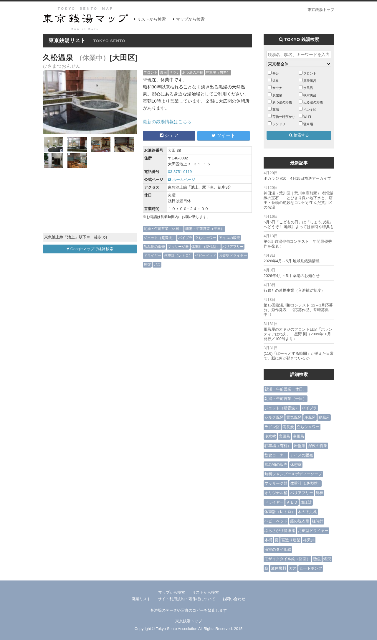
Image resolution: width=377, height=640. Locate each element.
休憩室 (296, 464)
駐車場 (308, 124)
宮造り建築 (290, 540)
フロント (150, 72)
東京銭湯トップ (320, 9)
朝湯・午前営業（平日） (204, 228)
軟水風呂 (309, 95)
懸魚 (317, 559)
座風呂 (310, 417)
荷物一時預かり (283, 116)
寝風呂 (324, 417)
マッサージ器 (178, 246)
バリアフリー (233, 246)
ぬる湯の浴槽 (313, 102)
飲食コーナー (275, 455)
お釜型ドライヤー (233, 255)
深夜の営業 (317, 445)
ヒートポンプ (310, 568)
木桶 (268, 540)
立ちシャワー (205, 238)
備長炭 (288, 427)
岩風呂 (284, 436)
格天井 (309, 540)
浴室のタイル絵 (277, 549)
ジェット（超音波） (160, 238)
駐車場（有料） (277, 445)
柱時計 (317, 521)
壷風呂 (298, 436)
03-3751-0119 (180, 171)
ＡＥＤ (292, 502)
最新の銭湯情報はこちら (167, 121)
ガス (157, 264)
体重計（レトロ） (178, 255)
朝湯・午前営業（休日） (163, 228)
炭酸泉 (277, 95)
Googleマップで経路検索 (89, 249)
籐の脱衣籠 (299, 521)
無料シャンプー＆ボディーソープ (293, 474)
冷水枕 (270, 436)
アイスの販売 (229, 238)
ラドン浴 (272, 427)
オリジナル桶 (275, 493)
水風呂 (308, 88)
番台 (275, 73)
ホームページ (181, 179)
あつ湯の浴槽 (192, 72)
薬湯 (275, 109)
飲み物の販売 (154, 246)
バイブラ (185, 238)
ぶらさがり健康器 (279, 530)
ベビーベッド (205, 255)
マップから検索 (190, 19)
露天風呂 (309, 81)
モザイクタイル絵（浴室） (287, 559)
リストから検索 (151, 19)
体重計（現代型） (205, 246)
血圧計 (306, 502)
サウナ (174, 72)
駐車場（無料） (218, 72)
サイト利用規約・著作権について (186, 599)
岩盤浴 (299, 445)
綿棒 (319, 493)
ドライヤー (152, 255)
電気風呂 (294, 417)
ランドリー (280, 124)
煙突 (147, 264)
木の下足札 (307, 511)
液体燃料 (278, 568)
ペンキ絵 (309, 109)
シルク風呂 (274, 417)
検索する (299, 135)
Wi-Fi (307, 116)
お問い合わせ (233, 599)
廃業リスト (141, 599)
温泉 (163, 72)
